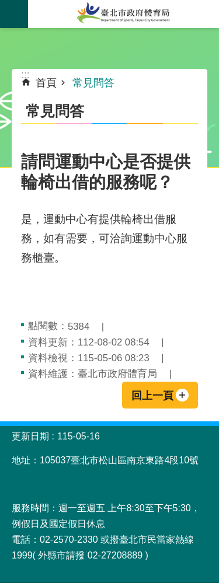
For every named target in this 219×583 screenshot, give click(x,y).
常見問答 (93, 83)
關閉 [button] (14, 14)
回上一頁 (152, 396)
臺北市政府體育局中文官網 (123, 14)
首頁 (46, 83)
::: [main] (25, 75)
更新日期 (30, 436)
